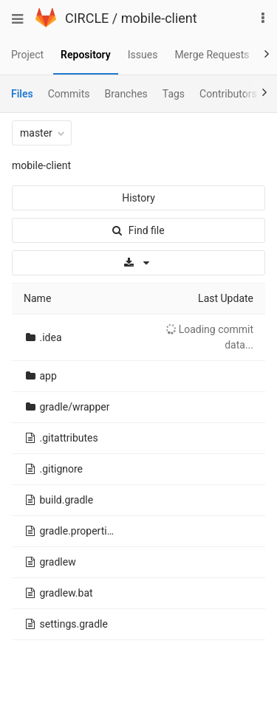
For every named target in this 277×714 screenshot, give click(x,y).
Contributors (228, 94)
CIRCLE (87, 18)
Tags (174, 94)
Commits (69, 94)
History (138, 198)
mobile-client (159, 18)
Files (22, 94)
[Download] (138, 262)
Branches (126, 94)
